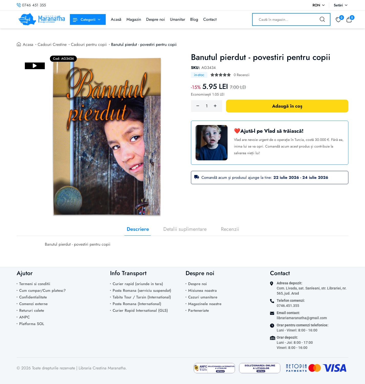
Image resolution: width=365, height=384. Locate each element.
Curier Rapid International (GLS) (140, 310)
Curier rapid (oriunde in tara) (138, 284)
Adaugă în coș (287, 106)
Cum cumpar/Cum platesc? (42, 290)
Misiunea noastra (202, 290)
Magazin (133, 19)
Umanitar (177, 19)
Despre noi (155, 19)
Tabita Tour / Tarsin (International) (142, 297)
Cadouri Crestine (52, 44)
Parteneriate (198, 310)
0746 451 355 (31, 5)
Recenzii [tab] (230, 229)
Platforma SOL (31, 324)
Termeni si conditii (34, 284)
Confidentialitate (33, 297)
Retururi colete (31, 310)
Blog (194, 19)
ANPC (24, 317)
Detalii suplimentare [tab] (185, 229)
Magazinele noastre (204, 304)
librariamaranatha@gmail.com (302, 318)
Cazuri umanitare (202, 297)
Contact (210, 19)
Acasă (116, 19)
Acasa (28, 44)
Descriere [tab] (138, 229)
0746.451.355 (288, 306)
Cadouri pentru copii (89, 44)
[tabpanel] (182, 248)
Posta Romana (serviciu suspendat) (142, 290)
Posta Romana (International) (137, 304)
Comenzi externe (33, 304)
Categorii (84, 19)
